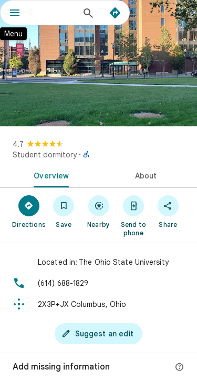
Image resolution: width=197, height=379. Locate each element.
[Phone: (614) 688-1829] (98, 283)
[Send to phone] (133, 215)
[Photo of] (98, 63)
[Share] (168, 211)
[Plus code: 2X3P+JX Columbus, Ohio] (98, 304)
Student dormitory (45, 154)
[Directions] (115, 13)
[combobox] (54, 12)
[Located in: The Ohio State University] (98, 262)
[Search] (88, 14)
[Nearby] (98, 211)
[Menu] (14, 13)
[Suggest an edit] (99, 333)
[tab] (49, 174)
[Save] (63, 211)
